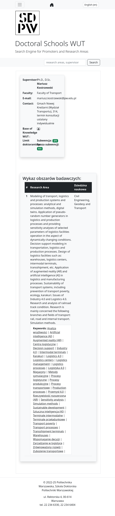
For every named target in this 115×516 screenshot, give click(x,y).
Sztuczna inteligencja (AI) (48, 411)
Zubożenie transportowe (48, 451)
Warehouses (40, 435)
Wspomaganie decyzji (46, 439)
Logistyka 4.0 (56, 368)
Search (93, 62)
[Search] (65, 62)
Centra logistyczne (44, 344)
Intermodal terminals (53, 352)
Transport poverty (44, 423)
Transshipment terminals (48, 431)
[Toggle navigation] (19, 4)
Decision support (43, 348)
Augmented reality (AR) (47, 340)
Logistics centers (43, 360)
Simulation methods (45, 403)
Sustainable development (48, 407)
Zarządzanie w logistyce (47, 443)
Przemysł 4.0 (56, 392)
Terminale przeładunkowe (49, 419)
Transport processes (45, 427)
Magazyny (39, 372)
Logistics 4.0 (53, 356)
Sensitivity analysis (52, 399)
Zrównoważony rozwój (47, 447)
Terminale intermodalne (48, 415)
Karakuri (38, 356)
